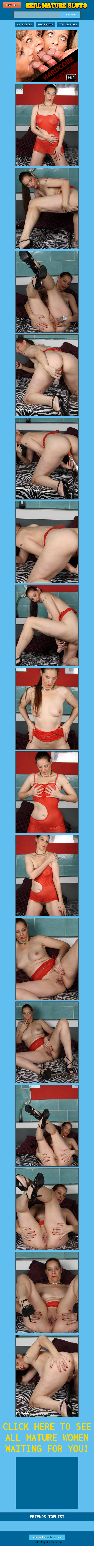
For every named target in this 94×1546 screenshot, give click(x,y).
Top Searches (68, 24)
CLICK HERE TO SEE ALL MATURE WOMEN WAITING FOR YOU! (47, 1437)
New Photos (45, 24)
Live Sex (12, 5)
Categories (24, 24)
